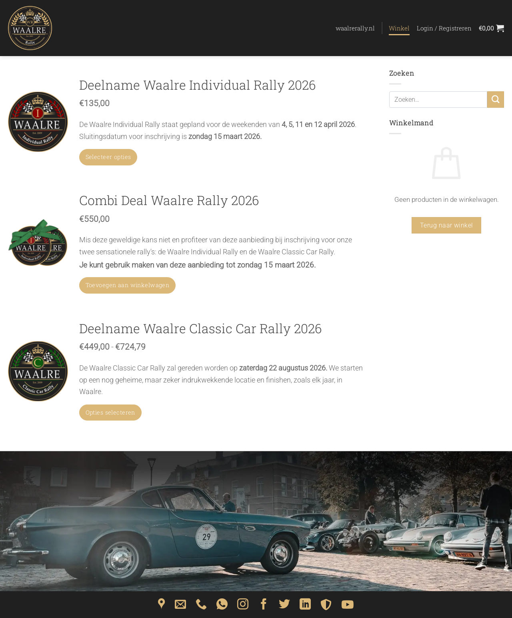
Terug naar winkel (446, 225)
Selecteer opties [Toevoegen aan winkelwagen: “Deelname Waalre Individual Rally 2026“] (108, 157)
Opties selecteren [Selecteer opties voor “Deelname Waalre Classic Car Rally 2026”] (110, 412)
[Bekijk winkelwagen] (491, 28)
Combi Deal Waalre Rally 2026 (169, 200)
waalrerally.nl (355, 28)
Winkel (399, 28)
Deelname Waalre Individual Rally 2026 (197, 84)
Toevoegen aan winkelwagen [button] (128, 285)
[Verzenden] (495, 99)
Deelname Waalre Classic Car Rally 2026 (200, 328)
